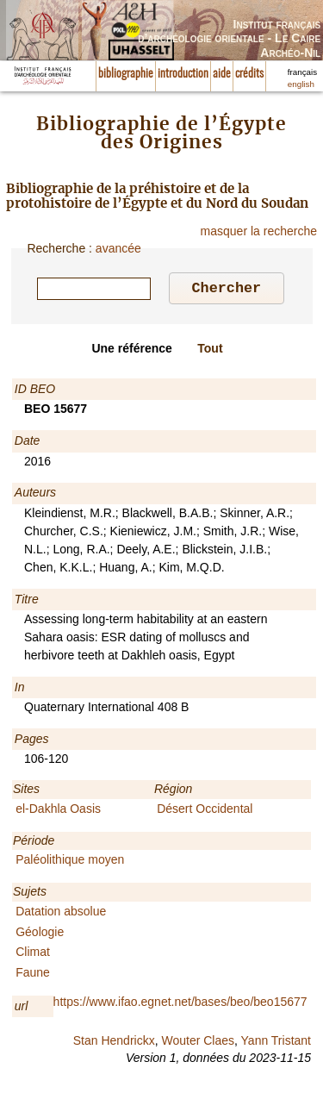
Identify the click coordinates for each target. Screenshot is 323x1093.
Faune (33, 975)
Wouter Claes (197, 1043)
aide (222, 74)
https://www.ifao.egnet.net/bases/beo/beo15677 (180, 1004)
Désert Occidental (204, 811)
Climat (33, 954)
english (301, 84)
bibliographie (125, 74)
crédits (249, 74)
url (21, 1008)
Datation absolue (61, 914)
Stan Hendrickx (114, 1043)
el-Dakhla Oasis (58, 811)
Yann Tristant (276, 1043)
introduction (183, 74)
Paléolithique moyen (70, 862)
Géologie (40, 934)
